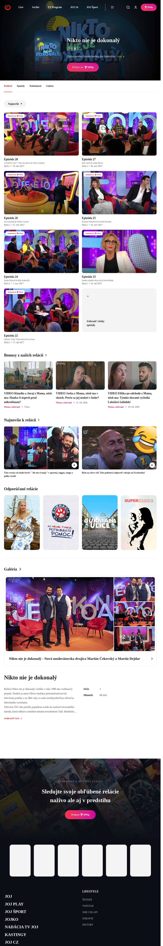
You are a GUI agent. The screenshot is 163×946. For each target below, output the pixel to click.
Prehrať (80, 814)
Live (21, 7)
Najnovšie (15, 103)
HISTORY (87, 924)
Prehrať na (82, 67)
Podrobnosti (35, 86)
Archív (35, 7)
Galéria (49, 86)
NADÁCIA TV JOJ (21, 927)
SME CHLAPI (90, 912)
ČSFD (72, 48)
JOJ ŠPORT (15, 911)
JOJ (8, 896)
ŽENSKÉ (87, 899)
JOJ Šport (92, 7)
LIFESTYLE (90, 891)
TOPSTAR (88, 905)
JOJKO (11, 919)
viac (121, 57)
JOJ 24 (74, 7)
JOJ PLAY (14, 904)
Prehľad (8, 86)
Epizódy (21, 86)
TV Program (55, 7)
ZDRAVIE (87, 918)
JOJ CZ (12, 942)
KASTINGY (15, 934)
